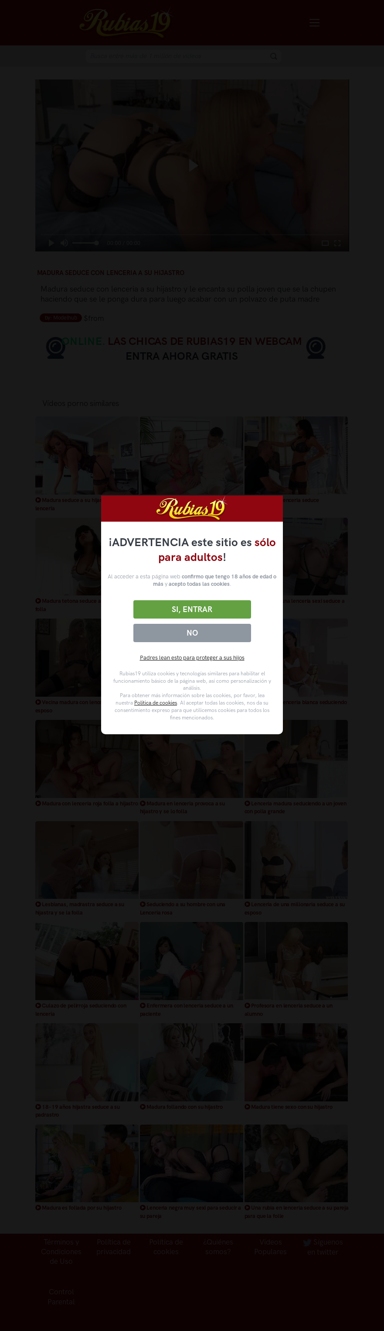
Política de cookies (155, 703)
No (192, 633)
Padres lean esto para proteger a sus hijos (192, 657)
